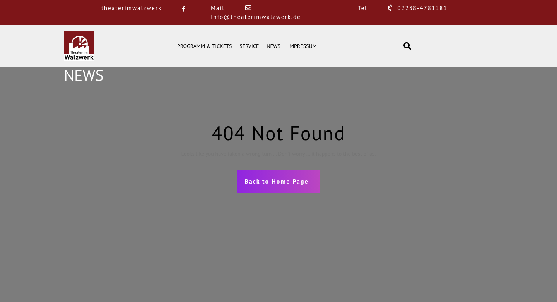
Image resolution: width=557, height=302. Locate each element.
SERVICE (249, 46)
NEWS (273, 46)
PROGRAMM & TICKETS (204, 46)
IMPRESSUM (302, 46)
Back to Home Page (276, 181)
